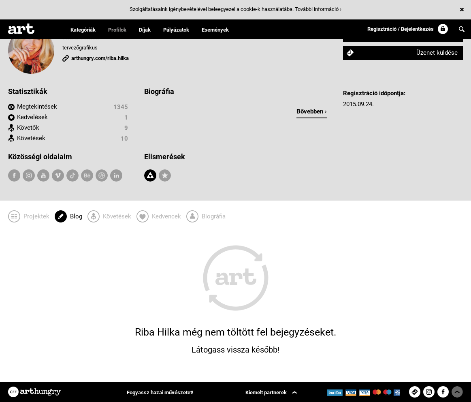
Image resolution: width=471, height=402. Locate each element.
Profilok (117, 30)
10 (124, 138)
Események (215, 30)
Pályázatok (176, 30)
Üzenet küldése (437, 52)
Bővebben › (311, 111)
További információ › (318, 9)
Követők (28, 127)
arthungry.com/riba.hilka (100, 58)
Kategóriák (83, 30)
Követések (31, 138)
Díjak (145, 30)
